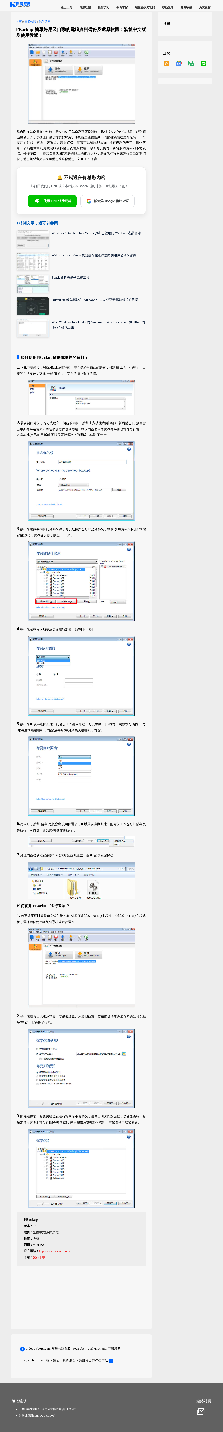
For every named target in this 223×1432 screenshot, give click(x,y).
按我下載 (39, 1257)
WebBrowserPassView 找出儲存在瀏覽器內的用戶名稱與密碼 (94, 255)
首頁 (19, 21)
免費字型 (186, 7)
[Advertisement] (81, 1293)
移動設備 (167, 7)
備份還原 (44, 21)
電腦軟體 (85, 7)
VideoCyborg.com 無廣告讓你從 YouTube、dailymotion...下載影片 (70, 1348)
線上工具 (66, 7)
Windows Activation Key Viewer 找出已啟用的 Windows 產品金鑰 (96, 233)
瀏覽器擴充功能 (145, 7)
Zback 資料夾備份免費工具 (70, 277)
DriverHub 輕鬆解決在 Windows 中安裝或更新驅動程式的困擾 (95, 300)
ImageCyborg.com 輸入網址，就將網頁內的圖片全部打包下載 (67, 1360)
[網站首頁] (19, 7)
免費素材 (205, 7)
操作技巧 (103, 7)
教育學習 (122, 7)
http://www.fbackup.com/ (54, 1251)
